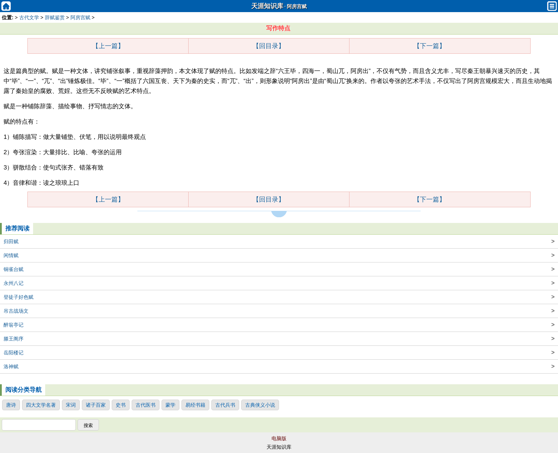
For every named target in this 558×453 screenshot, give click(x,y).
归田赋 (279, 241)
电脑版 (279, 438)
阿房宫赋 (297, 6)
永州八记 (279, 283)
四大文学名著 (41, 405)
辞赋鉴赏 (55, 17)
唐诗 (11, 405)
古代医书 (146, 405)
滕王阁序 (279, 338)
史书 (121, 405)
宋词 (71, 405)
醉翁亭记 (279, 325)
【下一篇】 (430, 46)
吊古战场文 (279, 311)
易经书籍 (195, 405)
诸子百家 (96, 405)
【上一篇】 (108, 46)
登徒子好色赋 (279, 297)
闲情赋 (279, 255)
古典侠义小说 (260, 405)
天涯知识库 (267, 6)
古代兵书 (225, 405)
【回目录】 (269, 46)
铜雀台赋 (279, 269)
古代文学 (29, 17)
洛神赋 (279, 366)
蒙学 (170, 405)
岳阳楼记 (279, 352)
